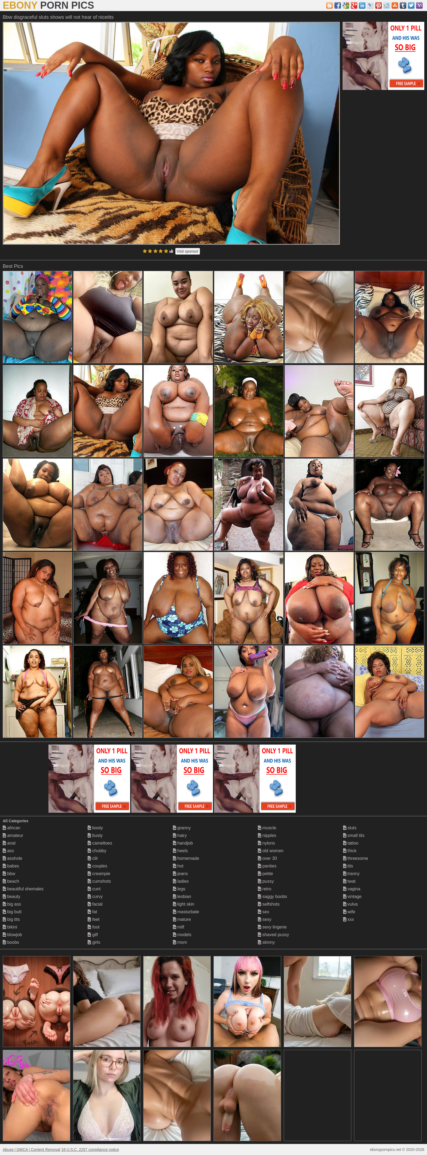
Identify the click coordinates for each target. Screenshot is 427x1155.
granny (182, 828)
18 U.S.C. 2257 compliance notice (90, 1149)
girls (94, 942)
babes (11, 866)
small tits (354, 835)
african (11, 828)
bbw (9, 873)
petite (265, 873)
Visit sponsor (188, 251)
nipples (267, 835)
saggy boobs (272, 896)
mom (180, 942)
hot (178, 866)
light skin (183, 904)
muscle (267, 828)
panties (267, 866)
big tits (11, 919)
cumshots (99, 881)
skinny (266, 942)
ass (8, 850)
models (182, 934)
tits (348, 866)
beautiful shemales (23, 889)
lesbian (182, 896)
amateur (13, 835)
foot (93, 927)
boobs (11, 942)
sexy (264, 919)
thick (349, 850)
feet (93, 919)
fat (92, 911)
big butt (12, 911)
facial (95, 904)
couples (97, 866)
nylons (266, 843)
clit (92, 858)
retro (264, 889)
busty (95, 835)
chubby (97, 850)
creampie (99, 873)
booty (95, 828)
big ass (12, 904)
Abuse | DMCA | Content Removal (31, 1149)
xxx (348, 919)
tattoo (350, 843)
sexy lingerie (272, 927)
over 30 (267, 858)
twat (349, 881)
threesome (355, 858)
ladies (181, 881)
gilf (93, 934)
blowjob (12, 934)
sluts (349, 828)
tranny (351, 873)
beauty (11, 896)
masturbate (186, 911)
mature (182, 919)
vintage (352, 896)
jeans (180, 873)
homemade (186, 858)
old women (270, 850)
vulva (350, 904)
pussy (266, 881)
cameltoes (100, 843)
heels (180, 850)
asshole (12, 858)
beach (11, 881)
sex (263, 911)
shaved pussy (273, 934)
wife (349, 911)
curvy (95, 896)
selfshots (269, 904)
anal (9, 843)
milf (178, 927)
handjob (183, 843)
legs (179, 889)
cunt (94, 889)
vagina (352, 889)
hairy (180, 835)
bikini (10, 927)
